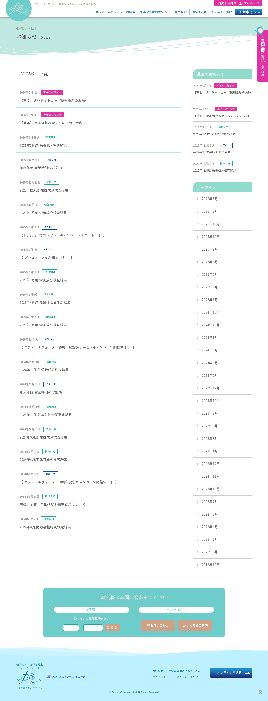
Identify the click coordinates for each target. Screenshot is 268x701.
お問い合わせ (158, 625)
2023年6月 (210, 438)
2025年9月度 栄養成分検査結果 (43, 212)
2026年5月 (210, 198)
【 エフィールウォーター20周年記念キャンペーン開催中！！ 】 (69, 481)
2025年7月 (210, 249)
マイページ (238, 3)
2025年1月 (210, 299)
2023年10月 (211, 400)
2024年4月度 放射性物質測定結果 (45, 526)
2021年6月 (210, 539)
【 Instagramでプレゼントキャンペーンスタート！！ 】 (63, 235)
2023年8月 (210, 425)
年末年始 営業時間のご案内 (41, 167)
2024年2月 (210, 375)
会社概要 (158, 671)
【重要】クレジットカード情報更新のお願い (54, 100)
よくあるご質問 (221, 12)
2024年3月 (210, 362)
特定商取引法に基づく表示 (185, 671)
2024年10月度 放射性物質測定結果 (46, 414)
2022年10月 (211, 488)
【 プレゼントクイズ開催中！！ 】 (47, 257)
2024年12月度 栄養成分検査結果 (44, 369)
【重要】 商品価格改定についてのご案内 (51, 122)
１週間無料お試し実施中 (263, 56)
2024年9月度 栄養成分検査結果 (43, 437)
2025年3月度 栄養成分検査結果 (43, 324)
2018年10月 (211, 564)
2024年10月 (211, 324)
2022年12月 (211, 463)
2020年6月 (210, 551)
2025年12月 (211, 223)
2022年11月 (211, 476)
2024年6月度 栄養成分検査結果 (43, 459)
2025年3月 (210, 286)
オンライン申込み (229, 672)
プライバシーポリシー (187, 677)
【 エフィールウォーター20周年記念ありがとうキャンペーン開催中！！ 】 (78, 347)
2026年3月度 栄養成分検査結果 (43, 145)
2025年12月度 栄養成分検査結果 (44, 190)
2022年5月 (210, 514)
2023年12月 (211, 387)
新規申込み (247, 12)
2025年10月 (211, 236)
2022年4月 (210, 526)
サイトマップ (161, 677)
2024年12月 (211, 312)
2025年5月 (210, 274)
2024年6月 (210, 337)
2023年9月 (210, 413)
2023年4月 (210, 450)
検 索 (112, 627)
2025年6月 (210, 261)
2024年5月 (210, 349)
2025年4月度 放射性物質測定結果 (45, 302)
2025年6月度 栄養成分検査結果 (43, 279)
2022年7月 (210, 501)
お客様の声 (198, 12)
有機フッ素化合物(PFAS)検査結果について (52, 504)
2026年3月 (210, 211)
